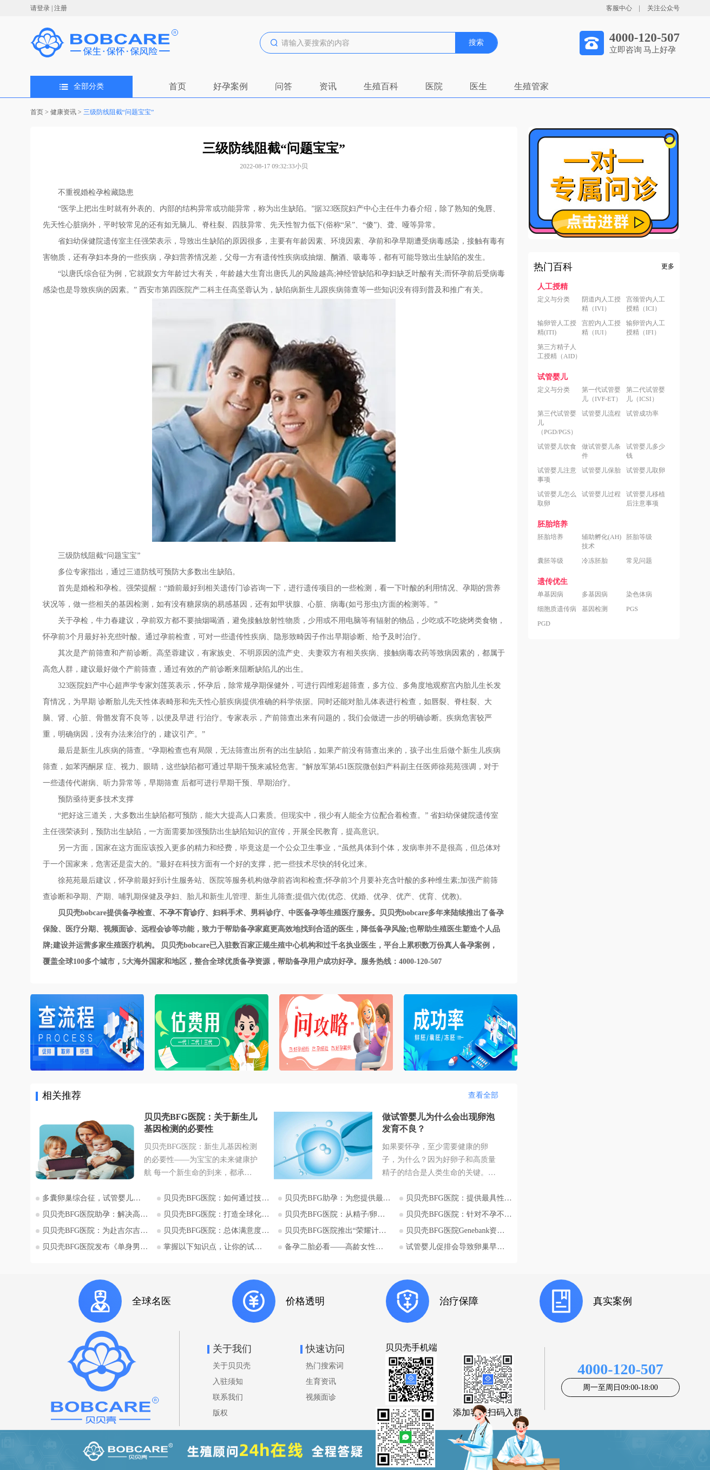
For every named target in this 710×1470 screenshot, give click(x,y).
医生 (478, 86)
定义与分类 (553, 299)
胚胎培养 (550, 537)
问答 (283, 86)
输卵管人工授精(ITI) (556, 327)
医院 (434, 86)
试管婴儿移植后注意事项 (645, 498)
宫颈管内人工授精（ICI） (645, 304)
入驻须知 (228, 1381)
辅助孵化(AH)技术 (601, 541)
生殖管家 (531, 86)
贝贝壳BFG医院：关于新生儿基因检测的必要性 (200, 1122)
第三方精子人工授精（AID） (559, 351)
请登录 (40, 8)
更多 (667, 266)
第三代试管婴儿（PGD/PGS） (557, 423)
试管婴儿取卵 (645, 470)
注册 (60, 8)
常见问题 (639, 561)
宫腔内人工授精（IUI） (601, 327)
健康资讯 (63, 112)
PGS (632, 609)
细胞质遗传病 (556, 609)
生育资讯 (321, 1381)
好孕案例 (230, 86)
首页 (177, 86)
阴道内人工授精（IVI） (601, 304)
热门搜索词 (325, 1366)
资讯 (328, 86)
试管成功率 (642, 413)
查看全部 (483, 1095)
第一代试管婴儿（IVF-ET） (602, 394)
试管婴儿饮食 (556, 446)
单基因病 (550, 594)
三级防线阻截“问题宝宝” (118, 112)
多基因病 (595, 594)
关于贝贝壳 (232, 1366)
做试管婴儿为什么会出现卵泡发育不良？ (438, 1122)
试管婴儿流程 (601, 413)
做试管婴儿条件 (601, 451)
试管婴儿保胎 (601, 470)
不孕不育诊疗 (182, 913)
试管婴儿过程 (601, 494)
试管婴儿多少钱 (645, 451)
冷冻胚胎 (595, 561)
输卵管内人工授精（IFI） (645, 327)
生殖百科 (381, 86)
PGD (543, 623)
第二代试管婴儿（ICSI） (645, 394)
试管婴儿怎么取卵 (556, 498)
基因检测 (595, 609)
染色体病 (639, 594)
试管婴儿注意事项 (556, 475)
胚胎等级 (639, 537)
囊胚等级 (550, 561)
